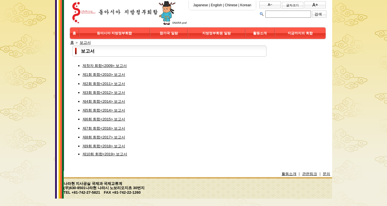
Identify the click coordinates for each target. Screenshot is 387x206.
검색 (318, 14)
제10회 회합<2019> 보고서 (105, 154)
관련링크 (309, 174)
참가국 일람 (169, 33)
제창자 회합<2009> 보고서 (105, 66)
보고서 (85, 42)
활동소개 (260, 33)
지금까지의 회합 (300, 33)
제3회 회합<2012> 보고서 (104, 92)
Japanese (200, 5)
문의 (326, 174)
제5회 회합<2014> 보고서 (104, 110)
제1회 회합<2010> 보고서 (104, 74)
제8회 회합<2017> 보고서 (104, 137)
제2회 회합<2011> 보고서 (104, 84)
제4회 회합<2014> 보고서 (104, 101)
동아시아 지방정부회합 (114, 33)
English (216, 5)
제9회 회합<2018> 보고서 (104, 146)
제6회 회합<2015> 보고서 (104, 119)
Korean (245, 5)
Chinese (231, 5)
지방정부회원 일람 (216, 33)
